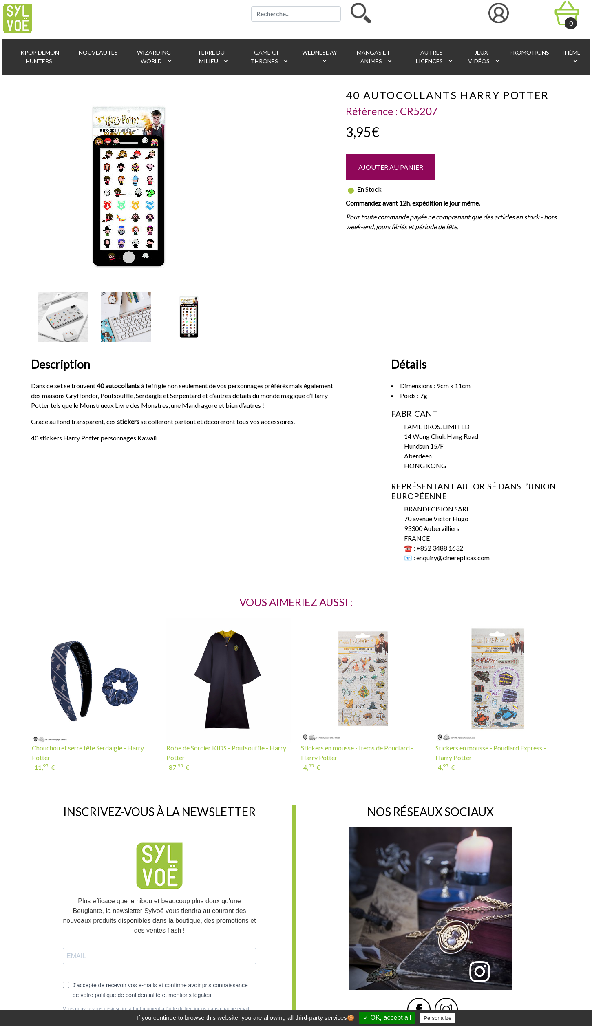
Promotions (528, 52)
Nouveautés (97, 52)
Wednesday (319, 57)
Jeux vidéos (484, 57)
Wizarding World (155, 57)
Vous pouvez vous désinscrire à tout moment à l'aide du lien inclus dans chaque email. (156, 1009)
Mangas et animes (375, 57)
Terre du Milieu (213, 57)
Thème (570, 57)
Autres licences (435, 57)
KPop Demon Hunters (39, 56)
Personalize (437, 1018)
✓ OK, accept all (387, 1017)
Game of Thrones (270, 57)
